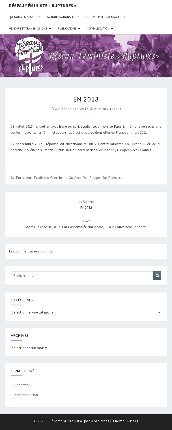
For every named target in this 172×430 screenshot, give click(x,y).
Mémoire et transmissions (28, 28)
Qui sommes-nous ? (23, 17)
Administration (26, 394)
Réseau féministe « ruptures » (42, 5)
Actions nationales (61, 17)
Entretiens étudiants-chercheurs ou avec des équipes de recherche (70, 177)
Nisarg (133, 421)
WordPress (100, 421)
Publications (67, 28)
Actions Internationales (104, 17)
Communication (98, 28)
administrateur (108, 108)
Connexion (22, 385)
